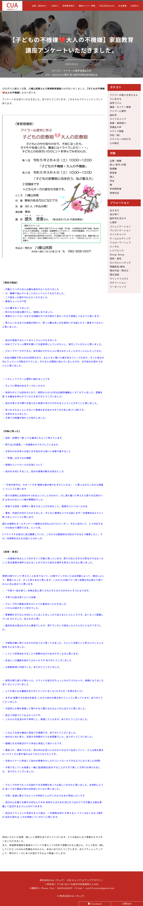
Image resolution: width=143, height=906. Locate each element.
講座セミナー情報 (87, 6)
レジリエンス (117, 250)
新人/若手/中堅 (118, 164)
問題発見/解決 (117, 266)
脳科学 (113, 115)
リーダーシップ (118, 286)
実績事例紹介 (69, 6)
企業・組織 (115, 160)
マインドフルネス (119, 278)
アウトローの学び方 (120, 139)
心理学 (65, 74)
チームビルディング (120, 238)
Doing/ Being (117, 254)
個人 (71, 74)
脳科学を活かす (118, 218)
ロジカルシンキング (120, 262)
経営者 (113, 172)
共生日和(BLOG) (107, 6)
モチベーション (118, 282)
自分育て (114, 214)
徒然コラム (115, 103)
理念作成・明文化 (119, 270)
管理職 (113, 168)
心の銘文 (114, 143)
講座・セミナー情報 (120, 107)
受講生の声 (85, 70)
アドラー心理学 (71, 70)
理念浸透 (114, 274)
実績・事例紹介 (118, 123)
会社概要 (122, 6)
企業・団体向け (39, 6)
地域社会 (93, 74)
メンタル (114, 246)
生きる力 (57, 74)
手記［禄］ (115, 135)
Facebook (96, 903)
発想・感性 (115, 258)
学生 (112, 180)
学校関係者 (82, 74)
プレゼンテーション (120, 230)
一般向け (54, 6)
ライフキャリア (118, 119)
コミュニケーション (120, 226)
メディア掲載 (117, 131)
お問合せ (135, 6)
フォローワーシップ (120, 242)
